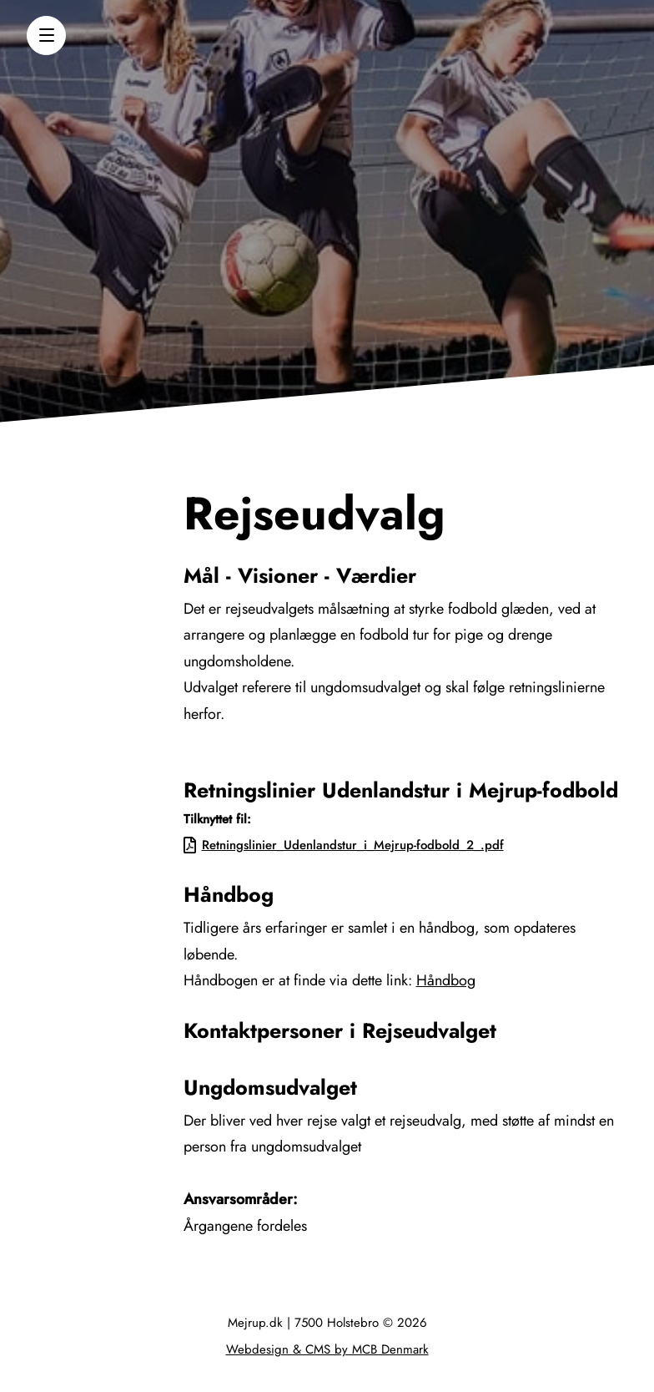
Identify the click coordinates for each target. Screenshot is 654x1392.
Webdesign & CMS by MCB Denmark (327, 1349)
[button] (46, 35)
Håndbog (445, 980)
